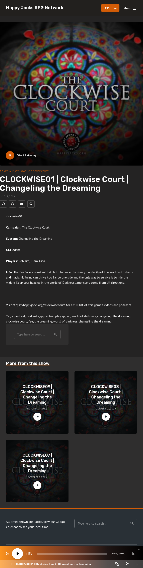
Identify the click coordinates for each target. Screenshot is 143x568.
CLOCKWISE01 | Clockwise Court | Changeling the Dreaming (53, 564)
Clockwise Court (38, 171)
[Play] (17, 553)
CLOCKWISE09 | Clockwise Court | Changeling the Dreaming (37, 395)
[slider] (72, 554)
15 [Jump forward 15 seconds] (29, 553)
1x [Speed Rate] (133, 553)
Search (55, 335)
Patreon (112, 8)
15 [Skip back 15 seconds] (5, 553)
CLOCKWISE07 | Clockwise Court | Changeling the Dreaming (37, 464)
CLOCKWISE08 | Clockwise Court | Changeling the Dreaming (106, 395)
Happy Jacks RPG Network (34, 7)
